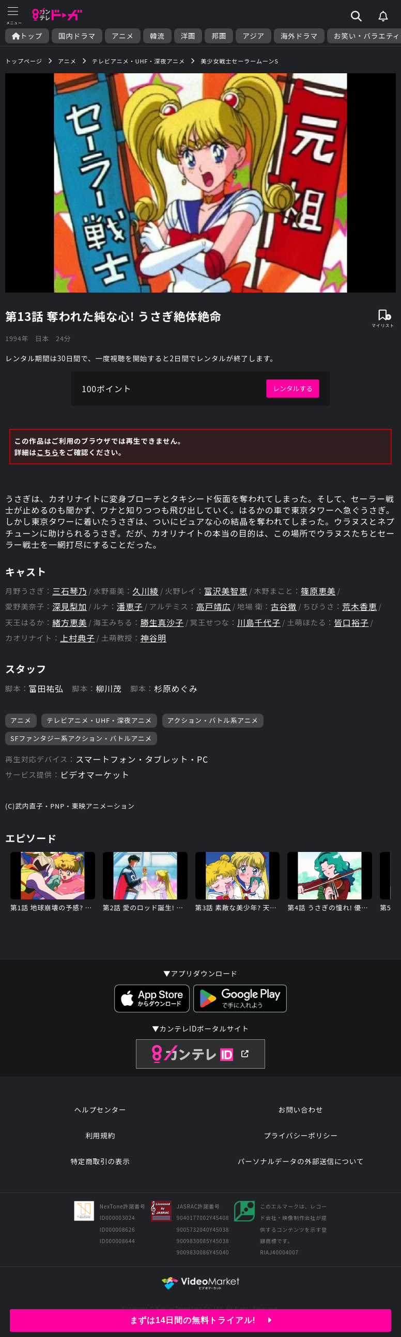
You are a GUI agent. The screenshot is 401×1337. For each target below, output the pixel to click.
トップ (27, 36)
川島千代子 (259, 623)
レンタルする (293, 388)
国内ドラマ (77, 36)
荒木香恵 (359, 607)
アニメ (123, 36)
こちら (48, 452)
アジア (253, 36)
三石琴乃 (69, 591)
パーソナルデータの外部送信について (301, 1161)
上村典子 (77, 638)
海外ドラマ (299, 36)
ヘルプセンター (100, 1109)
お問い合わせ (301, 1109)
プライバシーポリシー (301, 1135)
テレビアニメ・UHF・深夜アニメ (99, 720)
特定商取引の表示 (100, 1161)
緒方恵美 (69, 623)
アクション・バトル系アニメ (212, 720)
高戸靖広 (213, 607)
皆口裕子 (351, 623)
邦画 (218, 36)
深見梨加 (69, 607)
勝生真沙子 (162, 623)
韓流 (157, 36)
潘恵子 (130, 607)
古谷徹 (284, 607)
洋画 (188, 36)
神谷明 (153, 638)
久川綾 (145, 591)
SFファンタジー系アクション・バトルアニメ (81, 738)
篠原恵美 (318, 591)
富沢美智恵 (226, 591)
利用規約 (100, 1135)
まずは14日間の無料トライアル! (201, 1320)
